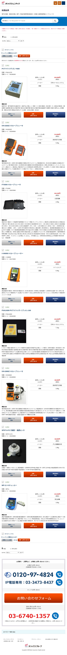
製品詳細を (55, 115)
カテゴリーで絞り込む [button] (9, 632)
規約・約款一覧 (21, 641)
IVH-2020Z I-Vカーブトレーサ (12, 126)
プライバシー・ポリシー (36, 639)
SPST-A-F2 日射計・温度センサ (13, 430)
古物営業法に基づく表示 (8, 641)
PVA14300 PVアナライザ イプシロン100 (16, 310)
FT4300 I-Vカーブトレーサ (11, 185)
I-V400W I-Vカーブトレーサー (12, 253)
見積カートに (11, 115)
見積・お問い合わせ (24, 56)
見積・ (33, 115)
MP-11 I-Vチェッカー (9, 485)
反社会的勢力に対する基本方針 (51, 639)
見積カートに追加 (7, 56)
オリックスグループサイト (9, 639)
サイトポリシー (21, 639)
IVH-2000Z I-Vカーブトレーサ (12, 371)
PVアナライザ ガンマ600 (11, 69)
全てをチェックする (9, 49)
